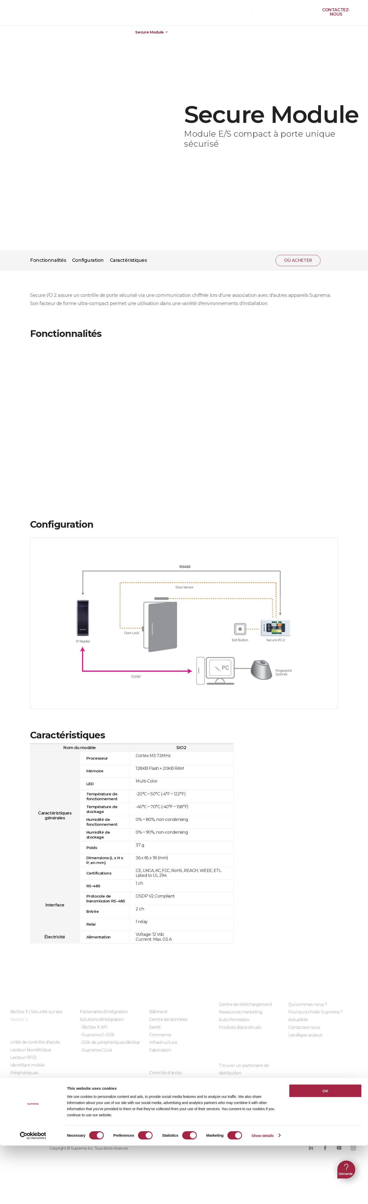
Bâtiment (158, 1011)
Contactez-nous (336, 12)
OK (325, 1149)
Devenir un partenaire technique (251, 1088)
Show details (262, 1194)
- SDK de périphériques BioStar (110, 1042)
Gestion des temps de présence (180, 1080)
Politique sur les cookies (115, 1127)
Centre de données (168, 1019)
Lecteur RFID (23, 1057)
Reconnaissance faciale (171, 1088)
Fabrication (160, 1050)
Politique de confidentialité (43, 1127)
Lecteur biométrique (30, 1049)
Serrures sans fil (25, 1080)
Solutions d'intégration (102, 1019)
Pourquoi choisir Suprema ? (315, 1012)
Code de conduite (211, 1127)
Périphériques (110, 32)
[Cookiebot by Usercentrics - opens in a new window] (33, 1194)
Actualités (298, 1019)
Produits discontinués (240, 1027)
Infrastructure (163, 1042)
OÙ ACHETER (236, 12)
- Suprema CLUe (96, 1050)
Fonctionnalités (48, 260)
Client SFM (229, 1096)
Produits (34, 32)
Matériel (69, 32)
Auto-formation (234, 1019)
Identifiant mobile (27, 1065)
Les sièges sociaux (305, 1035)
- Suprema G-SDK (97, 1034)
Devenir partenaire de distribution (252, 1080)
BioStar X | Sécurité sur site (36, 1011)
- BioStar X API (94, 1027)
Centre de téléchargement (245, 1004)
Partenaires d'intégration (104, 1011)
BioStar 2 (19, 1019)
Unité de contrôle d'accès (35, 1042)
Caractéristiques (128, 260)
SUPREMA (28, 15)
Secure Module (149, 32)
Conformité (167, 1127)
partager (331, 260)
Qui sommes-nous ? (307, 1004)
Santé (155, 1027)
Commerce (160, 1034)
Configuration (88, 260)
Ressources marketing (240, 1012)
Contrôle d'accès (165, 1072)
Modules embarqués (100, 1064)
